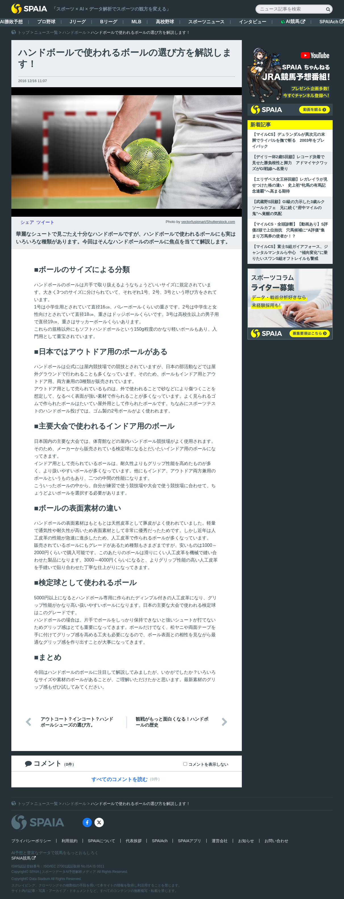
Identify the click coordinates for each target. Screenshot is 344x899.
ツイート (45, 222)
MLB (136, 21)
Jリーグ (78, 21)
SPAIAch (332, 21)
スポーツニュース (206, 21)
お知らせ (246, 840)
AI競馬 (293, 21)
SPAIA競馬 (23, 858)
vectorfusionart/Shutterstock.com (208, 222)
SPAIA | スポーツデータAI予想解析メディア (63, 872)
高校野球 (165, 21)
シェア (27, 222)
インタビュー (252, 21)
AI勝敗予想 (11, 21)
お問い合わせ (276, 840)
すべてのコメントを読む (119, 779)
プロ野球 (46, 21)
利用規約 (69, 840)
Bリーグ (108, 21)
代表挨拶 (134, 840)
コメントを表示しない (208, 764)
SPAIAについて (101, 840)
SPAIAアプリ (189, 840)
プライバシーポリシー (31, 840)
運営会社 (220, 840)
